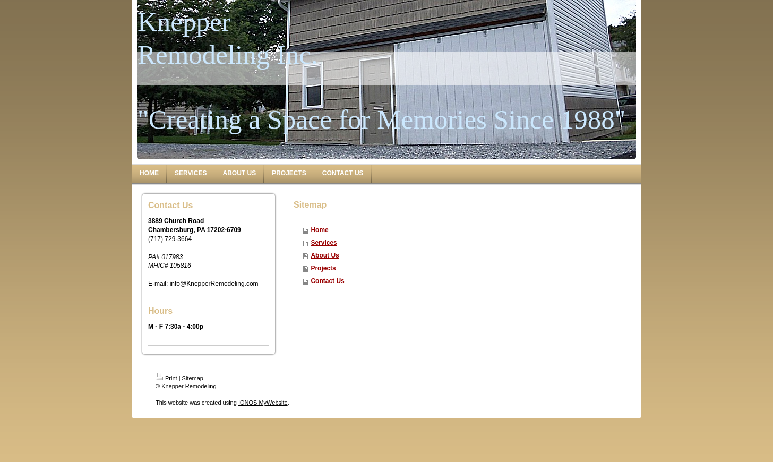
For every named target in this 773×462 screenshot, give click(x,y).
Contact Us (327, 281)
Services (324, 242)
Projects (323, 268)
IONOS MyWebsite (263, 402)
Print (166, 378)
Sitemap (192, 378)
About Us (325, 255)
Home (319, 230)
